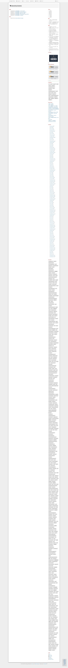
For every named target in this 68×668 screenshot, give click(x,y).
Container (50, 88)
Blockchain (50, 628)
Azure (57, 591)
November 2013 (52, 256)
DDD (57, 325)
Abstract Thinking (53, 607)
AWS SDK (56, 477)
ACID (56, 592)
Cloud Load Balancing (52, 582)
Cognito (50, 272)
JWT (51, 408)
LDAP (50, 309)
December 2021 (52, 158)
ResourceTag (51, 344)
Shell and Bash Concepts (19, 18)
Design (57, 279)
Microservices (51, 442)
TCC (57, 521)
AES (55, 304)
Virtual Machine (55, 265)
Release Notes (51, 545)
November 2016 (52, 226)
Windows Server (51, 379)
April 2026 (51, 127)
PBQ (52, 594)
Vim (54, 541)
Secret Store (54, 630)
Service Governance (52, 400)
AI (52, 538)
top (53, 628)
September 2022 (52, 152)
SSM (53, 477)
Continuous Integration (52, 551)
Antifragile (54, 468)
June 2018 (51, 202)
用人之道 (50, 615)
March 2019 (51, 191)
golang (56, 628)
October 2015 (52, 240)
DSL (55, 612)
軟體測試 (50, 99)
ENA (56, 514)
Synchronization (51, 529)
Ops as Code (54, 284)
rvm (53, 278)
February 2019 (52, 192)
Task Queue (50, 322)
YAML (53, 604)
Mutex (50, 348)
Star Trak (50, 461)
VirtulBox (56, 375)
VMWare (50, 502)
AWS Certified (51, 268)
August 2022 (52, 153)
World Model (51, 548)
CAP (56, 575)
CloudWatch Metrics (52, 432)
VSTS (55, 521)
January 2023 (52, 147)
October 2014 (52, 250)
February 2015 (52, 245)
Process (50, 645)
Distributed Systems (52, 91)
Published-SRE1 (51, 405)
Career (50, 85)
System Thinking (51, 317)
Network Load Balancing (52, 365)
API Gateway (51, 544)
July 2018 (51, 201)
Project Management (54, 497)
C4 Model (54, 515)
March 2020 (51, 176)
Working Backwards (52, 394)
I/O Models (50, 402)
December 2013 (52, 255)
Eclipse (50, 531)
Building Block (51, 622)
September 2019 (52, 183)
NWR (57, 472)
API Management (55, 577)
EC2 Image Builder (51, 264)
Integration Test (51, 559)
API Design (50, 482)
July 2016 (51, 231)
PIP (54, 325)
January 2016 (52, 237)
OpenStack (56, 595)
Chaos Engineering (52, 288)
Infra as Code (51, 611)
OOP (57, 632)
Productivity (50, 587)
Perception (50, 287)
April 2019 (51, 190)
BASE (54, 384)
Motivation (55, 357)
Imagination (53, 495)
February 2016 (52, 236)
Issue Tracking (53, 359)
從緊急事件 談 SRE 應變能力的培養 (54, 43)
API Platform (55, 548)
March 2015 (51, 244)
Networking (54, 615)
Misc (52, 92)
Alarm (57, 492)
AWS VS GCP (51, 554)
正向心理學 (50, 454)
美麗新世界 (55, 308)
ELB (57, 328)
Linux (50, 92)
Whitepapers (53, 469)
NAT (57, 627)
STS (55, 361)
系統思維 (50, 650)
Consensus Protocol (55, 407)
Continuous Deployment (52, 535)
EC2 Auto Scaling (51, 527)
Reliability (53, 481)
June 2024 (51, 138)
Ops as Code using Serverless (53, 48)
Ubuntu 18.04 (54, 348)
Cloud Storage (51, 395)
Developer (50, 422)
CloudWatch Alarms (52, 614)
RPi (51, 617)
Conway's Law (54, 351)
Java (49, 462)
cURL (54, 538)
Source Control (51, 562)
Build (57, 478)
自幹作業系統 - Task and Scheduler (20, 12)
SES (49, 362)
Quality (50, 511)
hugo (53, 601)
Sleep (55, 518)
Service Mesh (56, 438)
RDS (49, 489)
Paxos (53, 267)
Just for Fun (56, 597)
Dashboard (54, 501)
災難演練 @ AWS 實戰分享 (52, 39)
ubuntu (55, 294)
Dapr (57, 361)
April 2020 (51, 175)
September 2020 (52, 170)
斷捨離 (55, 525)
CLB (49, 465)
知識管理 (52, 98)
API (49, 425)
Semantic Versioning (52, 568)
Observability (51, 588)
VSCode (50, 334)
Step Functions (55, 422)
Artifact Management (52, 598)
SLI (49, 429)
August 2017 (52, 215)
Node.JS (50, 642)
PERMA (55, 574)
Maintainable (56, 428)
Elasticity (53, 492)
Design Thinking (51, 392)
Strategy (50, 315)
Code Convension (51, 631)
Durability (50, 630)
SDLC (52, 308)
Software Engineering (54, 95)
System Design (51, 96)
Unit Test (50, 475)
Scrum (50, 385)
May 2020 (51, 173)
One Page (50, 431)
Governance (51, 592)
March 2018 (51, 206)
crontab (56, 318)
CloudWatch (55, 617)
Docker (55, 261)
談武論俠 (56, 509)
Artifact (54, 344)
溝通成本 (55, 299)
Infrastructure (51, 335)
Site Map (50, 655)
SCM (55, 312)
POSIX (54, 282)
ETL (54, 632)
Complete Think (12, 1)
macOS (57, 608)
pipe (49, 635)
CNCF (53, 572)
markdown (50, 468)
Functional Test (51, 325)
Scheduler (50, 352)
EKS (57, 542)
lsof (56, 282)
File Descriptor (51, 591)
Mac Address (51, 464)
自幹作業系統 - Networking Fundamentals (22, 14)
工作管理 (50, 519)
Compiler (50, 284)
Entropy (50, 578)
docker (50, 426)
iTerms (50, 572)
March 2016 (51, 235)
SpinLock (52, 479)
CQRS (57, 307)
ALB (57, 645)
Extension (54, 558)
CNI (55, 642)
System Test (55, 402)
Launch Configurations (52, 328)
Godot (54, 279)
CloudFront (54, 454)
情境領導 (50, 481)
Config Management (52, 451)
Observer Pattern (51, 581)
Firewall (53, 289)
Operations (50, 327)
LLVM (55, 622)
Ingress (50, 571)
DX (49, 469)
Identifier (50, 418)
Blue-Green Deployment (52, 602)
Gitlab (50, 359)
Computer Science (52, 86)
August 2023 (52, 142)
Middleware (55, 517)
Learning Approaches (52, 354)
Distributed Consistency (52, 458)
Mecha (50, 491)
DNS (49, 607)
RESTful (55, 611)
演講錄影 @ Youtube (52, 26)
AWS (56, 281)
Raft (56, 451)
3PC (54, 471)
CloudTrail (55, 634)
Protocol (55, 315)
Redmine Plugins (51, 597)
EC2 (52, 357)
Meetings (56, 531)
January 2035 (52, 126)
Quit (54, 591)
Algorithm (55, 311)
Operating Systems (51, 281)
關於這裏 (50, 11)
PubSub (50, 289)
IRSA (56, 400)
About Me (50, 656)
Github (50, 657)
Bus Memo (50, 471)
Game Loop (50, 378)
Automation (54, 491)
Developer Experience (52, 641)
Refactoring (56, 621)
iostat (53, 475)
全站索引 (50, 10)
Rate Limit (50, 501)
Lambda (55, 339)
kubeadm (53, 519)
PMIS (52, 489)
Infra (55, 349)
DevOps (50, 89)
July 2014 (51, 251)
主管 (49, 459)
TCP (56, 288)
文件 (53, 361)
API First (54, 489)
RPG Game (50, 278)
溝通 (49, 98)
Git (55, 604)
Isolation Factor (51, 567)
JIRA (52, 484)
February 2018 (52, 207)
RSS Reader (55, 377)
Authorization (51, 434)
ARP (49, 479)
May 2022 (51, 156)
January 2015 (52, 246)
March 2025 (51, 133)
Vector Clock (53, 465)
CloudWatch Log (51, 547)
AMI (55, 425)
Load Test (50, 338)
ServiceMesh (51, 498)
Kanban (53, 650)
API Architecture (51, 525)
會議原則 (54, 482)
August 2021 (52, 161)
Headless (52, 618)
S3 (52, 294)
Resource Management (52, 512)
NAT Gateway (51, 382)
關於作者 (50, 12)
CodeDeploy (51, 384)
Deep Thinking (51, 339)
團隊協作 (50, 419)
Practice (50, 361)
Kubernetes (56, 588)
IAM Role (50, 561)
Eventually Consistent (52, 421)
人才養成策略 (55, 587)
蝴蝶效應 (55, 522)
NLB (56, 264)
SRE (50, 95)
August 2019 (52, 185)
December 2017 (52, 210)
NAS (57, 491)
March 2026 (51, 128)
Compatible (50, 295)
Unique (56, 532)
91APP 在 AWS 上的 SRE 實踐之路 (54, 36)
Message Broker (51, 595)
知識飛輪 (56, 271)
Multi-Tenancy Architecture (53, 372)
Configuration (51, 261)
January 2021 (52, 167)
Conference (51, 414)
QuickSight (50, 517)
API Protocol (54, 419)
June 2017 (51, 217)
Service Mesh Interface (52, 285)
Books (53, 642)
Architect (53, 272)
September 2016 (52, 229)
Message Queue (54, 561)
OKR (53, 338)
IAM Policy (50, 355)
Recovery (50, 577)
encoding (56, 644)
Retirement (50, 275)
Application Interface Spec (53, 292)
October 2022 (52, 151)
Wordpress (54, 648)
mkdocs (50, 448)
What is (54, 554)
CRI (57, 468)
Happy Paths (51, 377)
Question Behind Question (53, 277)
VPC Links (50, 282)
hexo (49, 478)
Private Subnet (53, 309)
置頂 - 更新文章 (51, 104)
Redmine (50, 94)
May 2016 (51, 232)
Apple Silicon (51, 542)
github (54, 542)
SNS (51, 429)
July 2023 (51, 143)
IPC (55, 537)
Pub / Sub (50, 387)
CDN (57, 507)
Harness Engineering (52, 605)
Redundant (54, 645)
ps (54, 317)
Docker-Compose (51, 564)
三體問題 (55, 544)
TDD (54, 322)
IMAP (53, 531)
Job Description (51, 116)
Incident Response (51, 398)
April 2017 (51, 220)
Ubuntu (50, 604)
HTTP (50, 319)
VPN (49, 499)
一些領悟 (65, 663)
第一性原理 (50, 279)
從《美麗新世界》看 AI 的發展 (53, 105)
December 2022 (52, 148)
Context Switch (54, 571)
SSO (49, 408)
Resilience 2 (50, 265)
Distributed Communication (53, 485)
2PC (49, 341)
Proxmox (50, 329)
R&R (56, 504)
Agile (49, 644)
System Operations (52, 318)
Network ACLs (51, 438)
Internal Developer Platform (53, 371)
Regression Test (51, 391)
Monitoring (50, 364)
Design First (50, 541)
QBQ (53, 334)
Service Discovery (51, 435)
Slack (49, 594)
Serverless (50, 274)
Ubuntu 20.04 (51, 299)
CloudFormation (55, 505)
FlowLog (54, 408)
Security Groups (51, 349)
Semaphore (50, 514)
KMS (53, 429)
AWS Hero (56, 564)
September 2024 (52, 137)
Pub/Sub (52, 319)
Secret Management (52, 585)
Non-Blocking (51, 367)
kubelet (56, 394)
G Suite (50, 351)
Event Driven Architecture (52, 637)
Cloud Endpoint (51, 331)
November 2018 (52, 196)
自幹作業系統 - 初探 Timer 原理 (20, 13)
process (53, 575)
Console (55, 494)
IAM (49, 617)
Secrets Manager (55, 461)
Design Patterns (51, 269)
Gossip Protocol (51, 381)
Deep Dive (50, 515)
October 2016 (52, 227)
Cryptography (54, 426)
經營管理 (56, 98)
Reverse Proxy (51, 347)
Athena (50, 601)
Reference (54, 94)
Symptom (52, 635)
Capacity (56, 495)
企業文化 (50, 549)
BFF (49, 495)
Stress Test (50, 358)
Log (56, 384)
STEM (50, 555)
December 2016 (52, 225)
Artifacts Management (52, 424)
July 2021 (51, 162)
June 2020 (51, 172)
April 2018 (51, 205)
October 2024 (52, 136)
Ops (56, 618)
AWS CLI (52, 425)
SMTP (57, 464)
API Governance (51, 302)
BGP (49, 301)
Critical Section (53, 362)
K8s (54, 367)
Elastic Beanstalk (51, 324)
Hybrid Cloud (56, 395)
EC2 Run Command (55, 418)
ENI (56, 424)
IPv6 (55, 484)
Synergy (50, 368)
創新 (49, 558)
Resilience (50, 345)
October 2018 (52, 197)
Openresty (52, 644)
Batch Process (51, 522)
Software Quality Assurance (53, 557)
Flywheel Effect (51, 521)
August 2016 (52, 230)
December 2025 (52, 131)
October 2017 (52, 212)
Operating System (51, 291)
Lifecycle (54, 528)
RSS (49, 654)
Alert (55, 472)
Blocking (50, 267)
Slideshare (50, 658)
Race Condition (55, 314)
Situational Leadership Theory (53, 488)
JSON (49, 618)
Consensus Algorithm (52, 552)
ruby (56, 368)
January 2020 (52, 178)
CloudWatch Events (52, 444)
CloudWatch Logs (51, 404)
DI (53, 345)
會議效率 (53, 329)
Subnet (50, 407)
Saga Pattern (54, 448)
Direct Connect (53, 478)
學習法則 (65, 661)
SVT (54, 507)
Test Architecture (53, 341)
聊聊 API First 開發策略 (52, 120)
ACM (52, 459)
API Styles (50, 305)
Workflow (53, 578)
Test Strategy (51, 342)
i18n (49, 497)
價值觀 (50, 621)
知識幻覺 (53, 620)
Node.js (50, 492)
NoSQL (50, 575)
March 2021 (51, 166)
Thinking (50, 620)
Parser (57, 620)
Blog (57, 321)
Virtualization (51, 416)
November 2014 (52, 249)
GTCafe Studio (51, 659)
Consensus (50, 397)
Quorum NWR (51, 539)
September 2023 (52, 141)
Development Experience (52, 647)
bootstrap (50, 314)
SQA (53, 638)
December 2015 (52, 239)
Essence (55, 332)
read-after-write (51, 494)
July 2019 (51, 186)
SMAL (56, 429)
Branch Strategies (51, 537)
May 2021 (51, 163)
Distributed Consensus (52, 627)
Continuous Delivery (52, 388)
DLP (51, 558)
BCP (54, 378)
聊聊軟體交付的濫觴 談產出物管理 (53, 42)
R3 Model (50, 119)
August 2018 (52, 200)
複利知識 (55, 567)
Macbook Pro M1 (51, 271)
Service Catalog (51, 428)
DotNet (50, 538)
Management (51, 439)
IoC (57, 489)
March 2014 (51, 254)
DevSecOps (50, 528)
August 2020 (52, 171)
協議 (57, 539)
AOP (53, 612)
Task (55, 581)
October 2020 (52, 168)
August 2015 (52, 241)
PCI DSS (50, 508)
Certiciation (50, 445)
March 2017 (51, 221)
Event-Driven (55, 498)
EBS (56, 582)
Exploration (55, 358)
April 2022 (51, 157)
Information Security (52, 474)
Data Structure (51, 574)
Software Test (55, 355)
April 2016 (51, 234)
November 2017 (52, 211)
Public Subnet (51, 374)
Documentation (56, 342)
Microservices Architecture (53, 298)
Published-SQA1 (51, 262)
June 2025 (51, 132)
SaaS (57, 484)
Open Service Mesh (52, 504)
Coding (53, 85)
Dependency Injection (52, 337)
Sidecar (56, 404)
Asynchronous (51, 579)
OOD (52, 462)
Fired (52, 621)
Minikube (50, 477)
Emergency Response (52, 321)
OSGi (55, 529)
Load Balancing (51, 632)
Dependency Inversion (52, 449)
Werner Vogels (51, 507)
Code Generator (51, 332)
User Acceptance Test (52, 640)
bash (56, 275)
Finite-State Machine (52, 307)
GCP (57, 91)
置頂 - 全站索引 (51, 103)
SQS (53, 315)
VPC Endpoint (51, 518)
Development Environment (53, 441)
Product (50, 484)
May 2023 (51, 146)
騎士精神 (50, 401)
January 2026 (52, 129)
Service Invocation (51, 304)
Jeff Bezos (50, 648)
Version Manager (55, 295)
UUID (54, 275)
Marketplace (56, 382)
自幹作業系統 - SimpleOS (19, 15)
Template (50, 505)
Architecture (55, 274)
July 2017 (51, 216)
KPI (56, 329)
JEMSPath (50, 584)
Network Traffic (53, 499)
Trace (55, 459)
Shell (54, 464)
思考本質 (65, 662)
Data (54, 88)
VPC (55, 539)
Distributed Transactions (52, 624)
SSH (54, 514)
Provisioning (56, 331)
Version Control (51, 509)
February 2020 (52, 177)
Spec (53, 532)
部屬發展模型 (56, 559)
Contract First (51, 311)
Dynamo (50, 532)
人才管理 (55, 96)
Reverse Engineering (52, 452)
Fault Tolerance (51, 524)
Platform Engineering (55, 385)
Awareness (56, 405)
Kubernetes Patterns (52, 608)
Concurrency (51, 634)
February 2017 (52, 222)
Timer (57, 605)
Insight (53, 368)
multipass (53, 401)
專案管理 (54, 445)
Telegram (55, 347)
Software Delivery (51, 297)
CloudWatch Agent (51, 375)
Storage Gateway (54, 508)
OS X (55, 92)
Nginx (52, 301)
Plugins (54, 397)
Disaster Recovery (51, 625)
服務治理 (55, 439)
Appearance (55, 416)
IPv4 (49, 357)
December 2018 (52, 195)
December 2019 (52, 180)
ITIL (49, 308)
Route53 (50, 612)
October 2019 (52, 182)
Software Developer (52, 455)
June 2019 (51, 187)
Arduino (50, 294)
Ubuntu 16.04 (51, 565)
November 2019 (52, 181)
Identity (55, 334)
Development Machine (52, 121)
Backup (54, 462)
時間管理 (50, 638)
